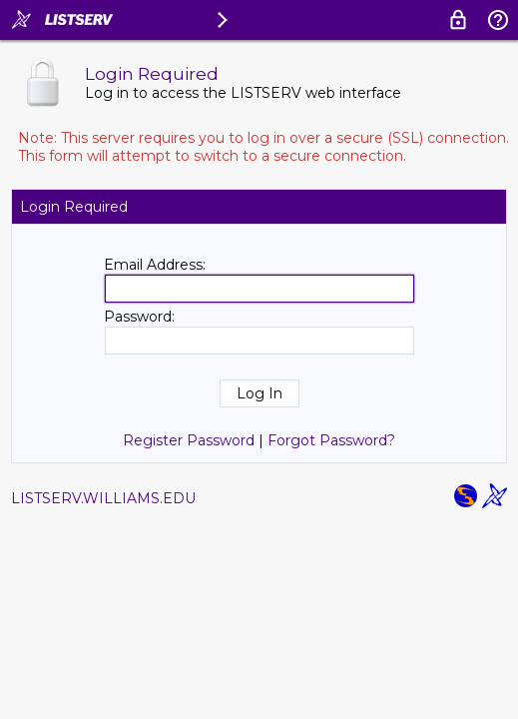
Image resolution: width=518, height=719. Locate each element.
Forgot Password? (331, 440)
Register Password (189, 440)
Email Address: (155, 265)
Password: (139, 317)
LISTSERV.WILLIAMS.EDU (103, 498)
